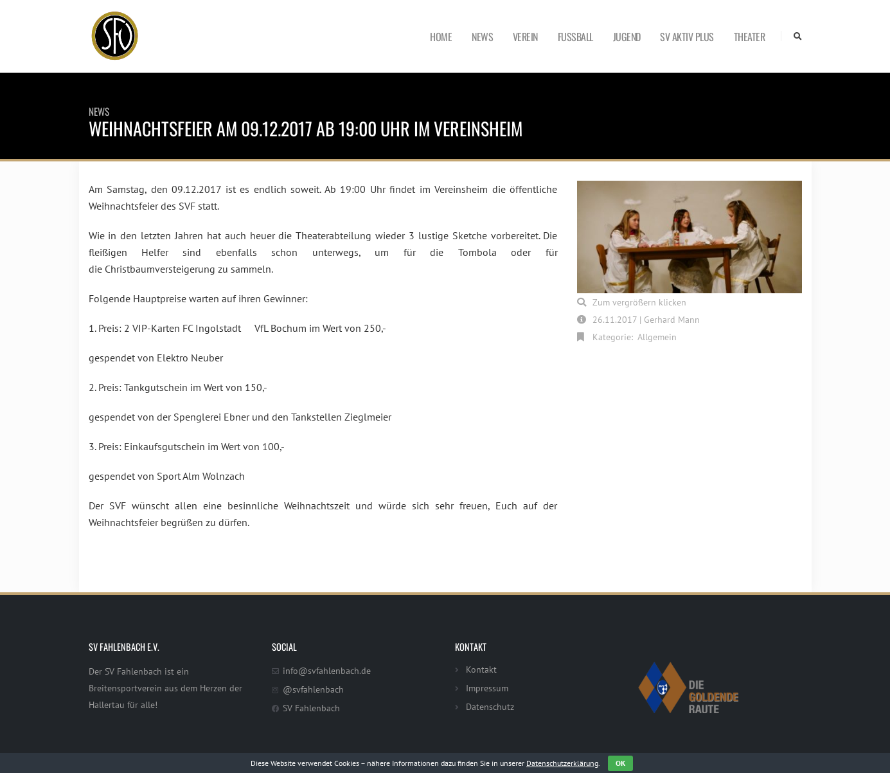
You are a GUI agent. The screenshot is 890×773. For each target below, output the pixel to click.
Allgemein (657, 337)
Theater (749, 36)
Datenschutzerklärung (562, 763)
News (482, 36)
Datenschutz (490, 706)
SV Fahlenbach (311, 708)
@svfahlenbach (313, 689)
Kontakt (481, 669)
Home (441, 36)
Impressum (487, 688)
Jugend (627, 36)
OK (620, 763)
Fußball (575, 36)
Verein (525, 36)
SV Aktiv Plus (687, 36)
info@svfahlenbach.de (327, 670)
